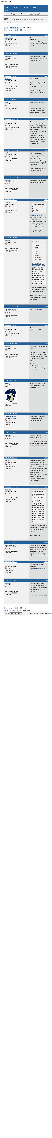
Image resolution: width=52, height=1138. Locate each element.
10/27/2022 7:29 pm (10, 432)
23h (39, 219)
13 (17, 30)
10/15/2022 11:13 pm (11, 150)
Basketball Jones (10, 309)
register (37, 14)
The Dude (8, 56)
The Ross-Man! (10, 545)
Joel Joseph (9, 38)
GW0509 (7, 202)
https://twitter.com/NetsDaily (38, 217)
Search (16, 7)
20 (21, 30)
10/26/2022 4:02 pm (10, 380)
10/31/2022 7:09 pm (10, 580)
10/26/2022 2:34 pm (10, 344)
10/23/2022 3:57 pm (10, 325)
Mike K (7, 383)
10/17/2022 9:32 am (10, 200)
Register (25, 7)
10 (11, 30)
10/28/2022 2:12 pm (10, 542)
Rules (34, 7)
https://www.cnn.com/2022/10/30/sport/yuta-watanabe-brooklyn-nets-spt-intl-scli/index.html (38, 569)
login (31, 14)
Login (6, 10)
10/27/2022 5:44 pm (10, 414)
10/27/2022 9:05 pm (10, 458)
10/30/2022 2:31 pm (10, 562)
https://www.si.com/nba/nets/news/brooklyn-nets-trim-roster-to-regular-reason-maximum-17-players (38, 102)
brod (6, 102)
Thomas (7, 460)
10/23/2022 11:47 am (11, 306)
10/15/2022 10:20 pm (11, 119)
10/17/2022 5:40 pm (10, 238)
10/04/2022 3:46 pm (10, 35)
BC (6, 564)
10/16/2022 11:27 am (11, 177)
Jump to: (13, 613)
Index (6, 7)
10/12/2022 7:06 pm (10, 76)
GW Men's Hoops (15, 28)
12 (15, 30)
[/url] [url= (36, 215)
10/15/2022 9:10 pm (10, 99)
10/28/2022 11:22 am (11, 487)
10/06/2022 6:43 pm (10, 53)
